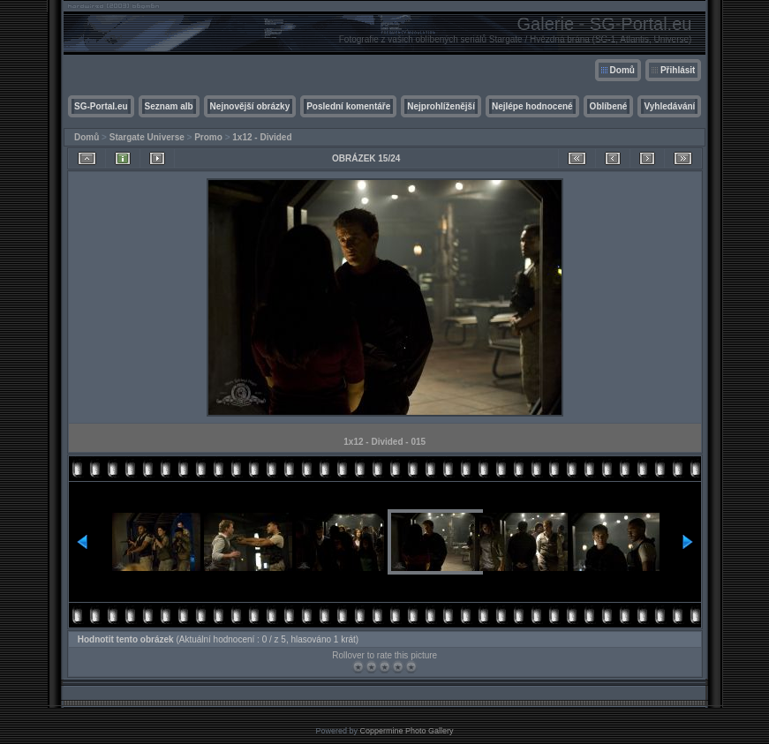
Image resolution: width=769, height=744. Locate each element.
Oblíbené (609, 106)
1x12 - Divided (261, 137)
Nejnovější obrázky (250, 106)
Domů (622, 70)
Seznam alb (169, 106)
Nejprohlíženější (441, 106)
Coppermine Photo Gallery (406, 730)
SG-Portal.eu (101, 106)
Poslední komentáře (348, 106)
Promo (208, 137)
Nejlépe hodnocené (532, 106)
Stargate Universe (147, 137)
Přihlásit (677, 70)
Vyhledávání (669, 106)
